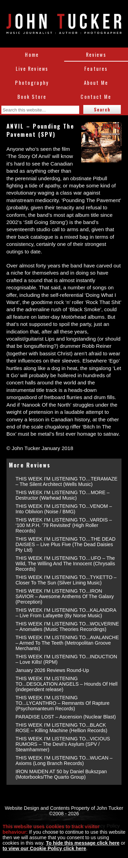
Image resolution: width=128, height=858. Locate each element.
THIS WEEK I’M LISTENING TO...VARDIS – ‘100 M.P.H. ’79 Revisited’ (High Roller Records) (64, 525)
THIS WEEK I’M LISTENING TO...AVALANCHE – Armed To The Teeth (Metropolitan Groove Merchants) (67, 643)
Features (96, 68)
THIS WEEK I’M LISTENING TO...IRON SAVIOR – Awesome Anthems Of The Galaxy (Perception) (65, 596)
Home (32, 54)
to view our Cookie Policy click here (44, 848)
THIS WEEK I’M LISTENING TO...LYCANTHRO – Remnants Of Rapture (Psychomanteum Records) (63, 703)
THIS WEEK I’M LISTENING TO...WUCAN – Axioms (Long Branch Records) (64, 760)
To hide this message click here (82, 843)
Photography (32, 82)
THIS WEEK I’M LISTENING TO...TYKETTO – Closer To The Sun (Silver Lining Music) (66, 580)
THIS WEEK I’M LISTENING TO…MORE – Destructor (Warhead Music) (63, 495)
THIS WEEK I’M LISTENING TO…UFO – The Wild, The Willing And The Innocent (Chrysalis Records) (65, 563)
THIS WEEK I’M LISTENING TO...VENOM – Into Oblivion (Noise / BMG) (64, 508)
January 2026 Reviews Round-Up (52, 670)
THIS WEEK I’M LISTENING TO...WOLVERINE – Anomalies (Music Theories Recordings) (67, 626)
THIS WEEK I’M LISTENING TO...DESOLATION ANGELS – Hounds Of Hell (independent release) (67, 684)
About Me (96, 82)
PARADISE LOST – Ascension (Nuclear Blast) (66, 717)
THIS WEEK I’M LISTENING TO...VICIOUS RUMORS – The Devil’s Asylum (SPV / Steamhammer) (63, 744)
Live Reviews (32, 68)
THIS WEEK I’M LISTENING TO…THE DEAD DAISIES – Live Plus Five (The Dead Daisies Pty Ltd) (66, 544)
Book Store (32, 96)
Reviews (96, 54)
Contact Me (96, 96)
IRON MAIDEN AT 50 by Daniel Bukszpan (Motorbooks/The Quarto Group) (61, 774)
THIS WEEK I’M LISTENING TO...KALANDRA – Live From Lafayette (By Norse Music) (66, 612)
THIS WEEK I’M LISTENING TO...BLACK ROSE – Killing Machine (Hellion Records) (62, 727)
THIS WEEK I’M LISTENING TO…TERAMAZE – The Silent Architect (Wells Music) (67, 481)
